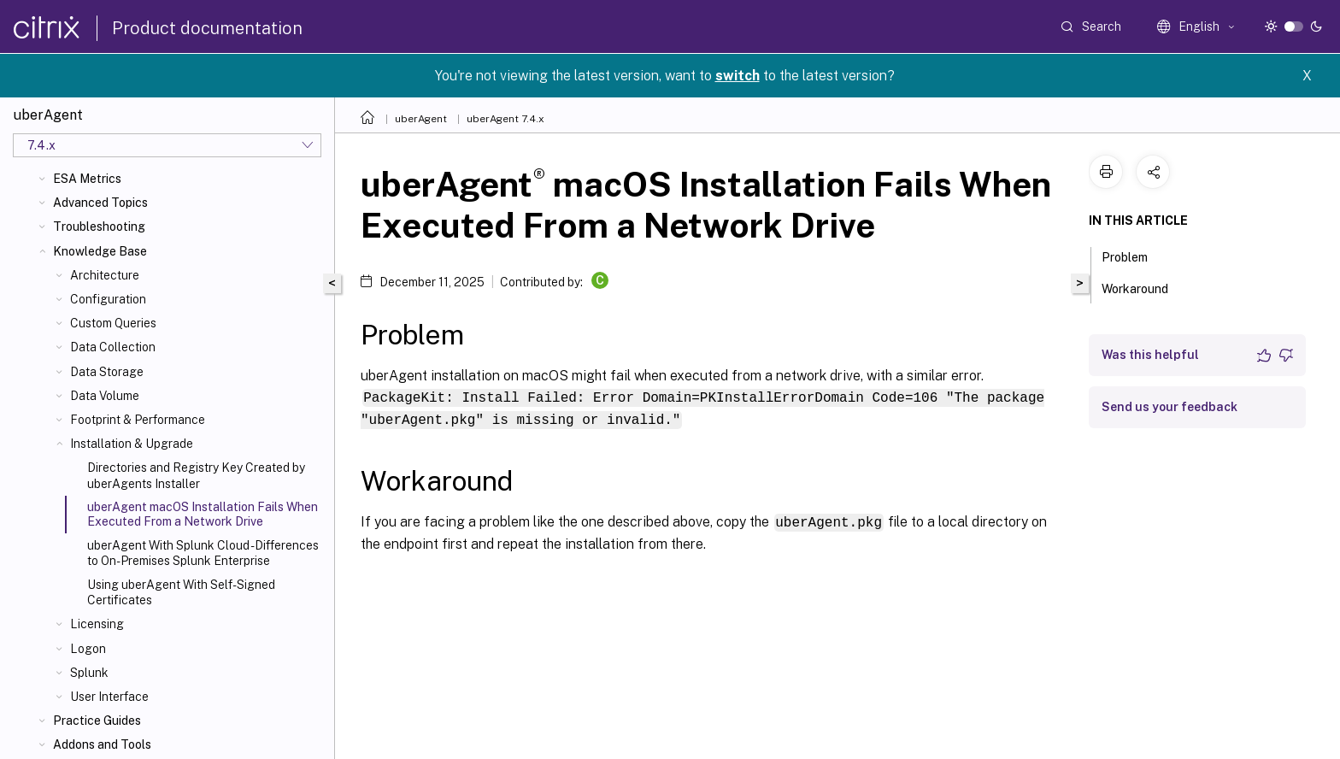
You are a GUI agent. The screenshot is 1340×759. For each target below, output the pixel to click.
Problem (1134, 255)
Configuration (108, 299)
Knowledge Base (100, 251)
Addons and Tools (102, 744)
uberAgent (421, 119)
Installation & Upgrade (131, 443)
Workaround (1144, 287)
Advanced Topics (100, 202)
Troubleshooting (99, 226)
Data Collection (113, 347)
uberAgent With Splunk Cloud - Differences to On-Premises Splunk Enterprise (203, 553)
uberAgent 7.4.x (505, 119)
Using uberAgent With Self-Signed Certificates (181, 592)
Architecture (104, 275)
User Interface (109, 696)
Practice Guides (97, 720)
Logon (88, 649)
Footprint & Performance (137, 420)
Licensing (97, 624)
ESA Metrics (87, 178)
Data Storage (107, 372)
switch (737, 76)
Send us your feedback (1169, 407)
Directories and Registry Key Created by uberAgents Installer (196, 475)
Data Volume (104, 396)
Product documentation (207, 28)
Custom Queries (113, 323)
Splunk (89, 673)
